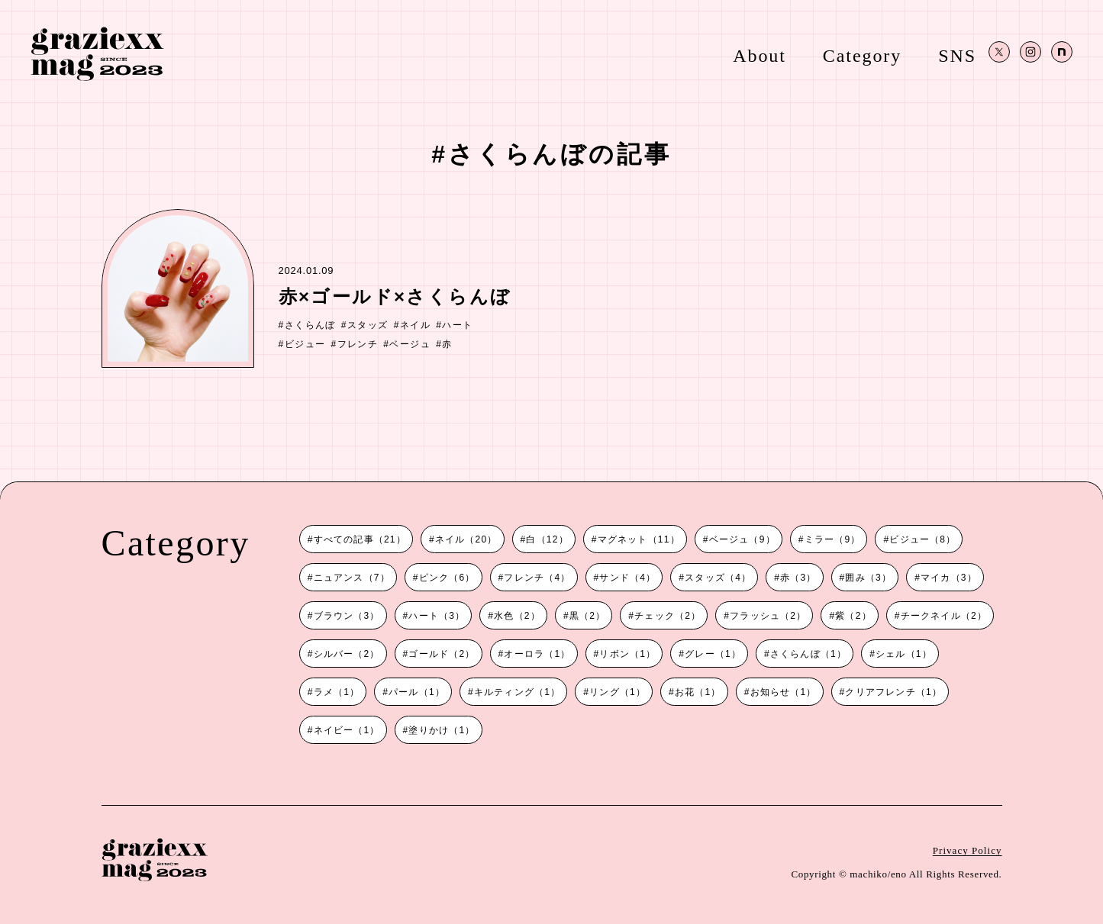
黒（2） (587, 615)
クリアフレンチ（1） (893, 692)
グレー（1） (713, 654)
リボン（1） (627, 654)
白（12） (547, 539)
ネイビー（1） (347, 730)
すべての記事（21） (360, 539)
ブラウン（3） (347, 615)
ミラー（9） (833, 539)
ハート (457, 325)
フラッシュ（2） (768, 615)
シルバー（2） (347, 654)
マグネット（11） (639, 539)
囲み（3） (868, 577)
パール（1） (417, 692)
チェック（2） (667, 615)
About (759, 55)
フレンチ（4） (537, 577)
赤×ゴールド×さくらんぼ (395, 296)
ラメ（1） (337, 692)
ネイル (415, 325)
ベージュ (410, 344)
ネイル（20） (466, 539)
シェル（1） (904, 654)
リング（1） (617, 692)
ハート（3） (436, 615)
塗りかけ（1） (441, 730)
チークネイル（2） (944, 615)
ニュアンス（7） (352, 577)
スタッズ (368, 325)
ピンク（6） (447, 577)
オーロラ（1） (537, 654)
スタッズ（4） (718, 577)
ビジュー (305, 344)
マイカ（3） (949, 577)
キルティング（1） (517, 692)
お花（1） (698, 692)
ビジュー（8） (922, 539)
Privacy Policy (967, 850)
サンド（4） (627, 577)
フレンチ (358, 344)
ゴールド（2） (441, 654)
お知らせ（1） (783, 692)
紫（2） (853, 615)
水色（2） (517, 615)
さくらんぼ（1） (808, 654)
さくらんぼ (310, 325)
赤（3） (798, 577)
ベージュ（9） (742, 539)
